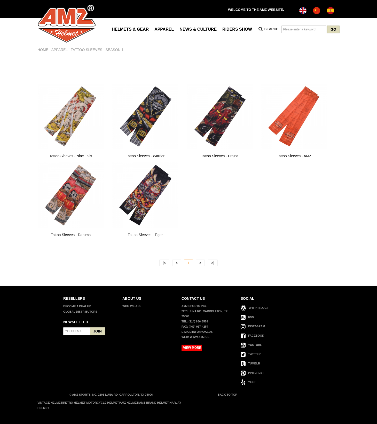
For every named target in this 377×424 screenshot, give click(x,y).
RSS (247, 317)
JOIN (97, 331)
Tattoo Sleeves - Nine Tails (71, 156)
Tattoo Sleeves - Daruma (71, 235)
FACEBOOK (252, 335)
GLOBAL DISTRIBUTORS (80, 311)
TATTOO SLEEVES (86, 50)
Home (42, 50)
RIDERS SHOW (237, 29)
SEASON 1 (115, 50)
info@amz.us (202, 332)
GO (333, 29)
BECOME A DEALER (77, 306)
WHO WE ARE (132, 306)
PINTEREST (252, 373)
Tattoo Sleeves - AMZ (294, 156)
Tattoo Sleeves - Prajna (219, 156)
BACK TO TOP (227, 394)
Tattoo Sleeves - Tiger (145, 235)
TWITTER (251, 354)
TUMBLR (250, 363)
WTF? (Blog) (254, 308)
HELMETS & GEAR (130, 29)
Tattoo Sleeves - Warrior (145, 156)
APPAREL (164, 29)
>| (212, 263)
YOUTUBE (251, 345)
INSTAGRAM (253, 326)
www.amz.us (199, 337)
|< (164, 263)
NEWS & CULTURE (198, 29)
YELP (248, 382)
